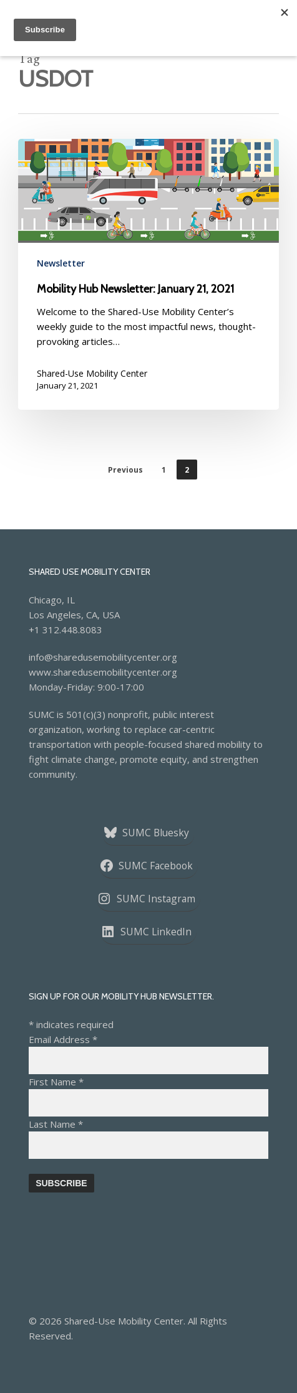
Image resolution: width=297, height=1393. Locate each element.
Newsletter (61, 263)
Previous (125, 470)
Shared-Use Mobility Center (92, 373)
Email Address (63, 1039)
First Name (56, 1081)
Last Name (56, 1124)
